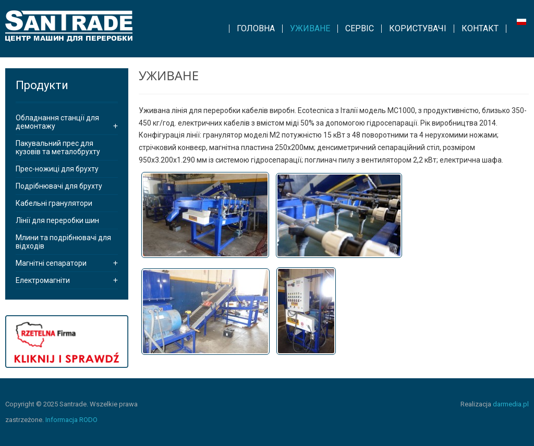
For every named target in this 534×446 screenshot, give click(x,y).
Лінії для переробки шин (57, 220)
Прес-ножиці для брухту (57, 169)
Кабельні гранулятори (54, 203)
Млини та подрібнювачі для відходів (63, 241)
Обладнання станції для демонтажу (57, 122)
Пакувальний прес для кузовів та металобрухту (58, 147)
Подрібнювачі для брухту (59, 186)
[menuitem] (256, 28)
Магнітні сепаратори (51, 263)
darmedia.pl (511, 404)
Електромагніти (43, 280)
